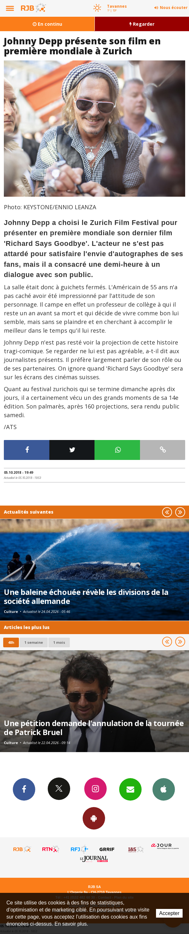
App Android (94, 818)
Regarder (141, 24)
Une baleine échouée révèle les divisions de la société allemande (86, 596)
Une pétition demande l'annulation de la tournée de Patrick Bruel (94, 727)
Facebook (24, 789)
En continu (47, 24)
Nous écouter (174, 7)
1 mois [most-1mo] (59, 642)
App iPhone (163, 789)
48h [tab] (11, 642)
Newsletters (130, 789)
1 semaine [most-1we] (33, 642)
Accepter (169, 913)
